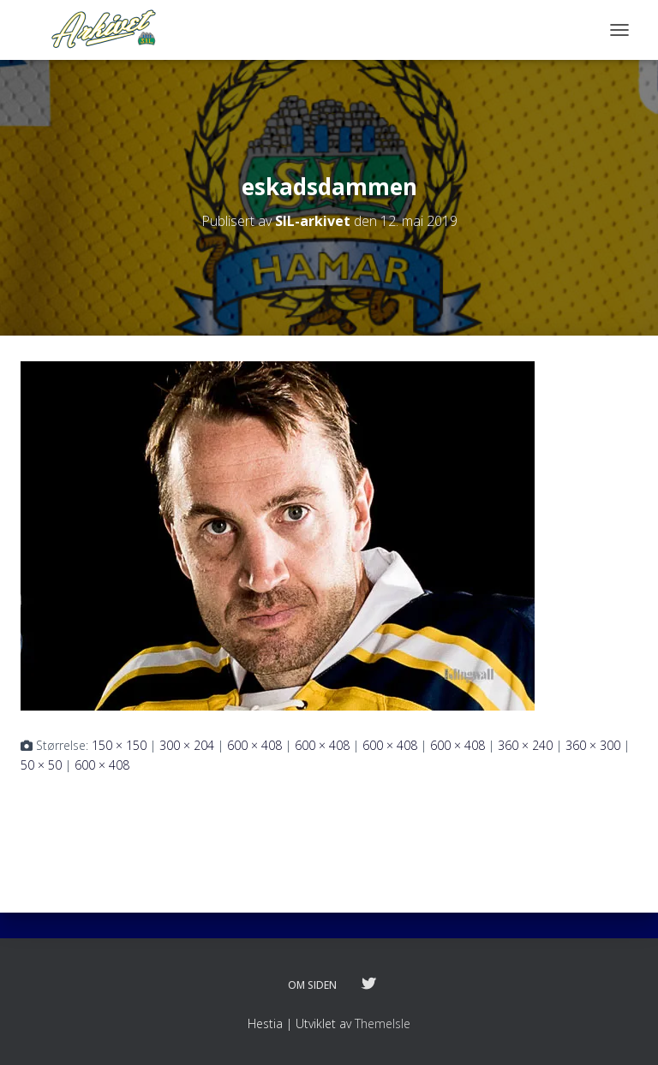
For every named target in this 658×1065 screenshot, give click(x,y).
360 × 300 (592, 745)
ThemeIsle (382, 1023)
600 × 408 (254, 745)
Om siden (312, 985)
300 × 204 (186, 745)
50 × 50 (41, 765)
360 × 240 (525, 745)
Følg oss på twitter (368, 984)
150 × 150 (119, 745)
